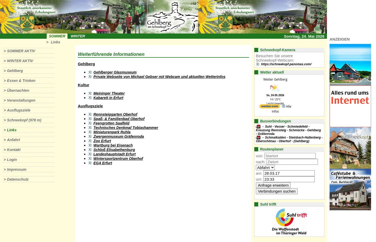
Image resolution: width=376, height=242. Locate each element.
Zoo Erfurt (102, 141)
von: (259, 156)
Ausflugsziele (18, 110)
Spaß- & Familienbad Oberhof (119, 119)
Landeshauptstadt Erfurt (114, 154)
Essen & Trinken (21, 81)
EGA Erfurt (102, 163)
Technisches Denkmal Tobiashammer (125, 128)
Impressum (16, 169)
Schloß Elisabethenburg (114, 150)
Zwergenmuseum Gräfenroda (118, 136)
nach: (260, 162)
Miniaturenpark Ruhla (112, 132)
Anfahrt (13, 140)
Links (55, 42)
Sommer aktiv (21, 51)
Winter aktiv (20, 61)
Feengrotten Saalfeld (111, 123)
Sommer (57, 36)
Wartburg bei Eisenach (113, 145)
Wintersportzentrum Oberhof (118, 158)
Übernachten (18, 90)
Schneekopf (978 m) (24, 120)
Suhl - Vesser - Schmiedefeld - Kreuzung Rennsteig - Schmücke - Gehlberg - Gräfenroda (288, 130)
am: (259, 173)
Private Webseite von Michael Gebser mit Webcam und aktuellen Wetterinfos (159, 77)
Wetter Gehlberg (275, 79)
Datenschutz (18, 179)
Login (12, 160)
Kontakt (13, 150)
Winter (78, 36)
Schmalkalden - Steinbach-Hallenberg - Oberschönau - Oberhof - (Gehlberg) (289, 139)
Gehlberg (15, 71)
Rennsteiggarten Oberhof (115, 114)
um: (259, 179)
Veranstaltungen (21, 100)
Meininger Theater (109, 93)
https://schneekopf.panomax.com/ (286, 64)
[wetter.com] (269, 107)
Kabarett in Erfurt (108, 98)
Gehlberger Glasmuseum (115, 72)
